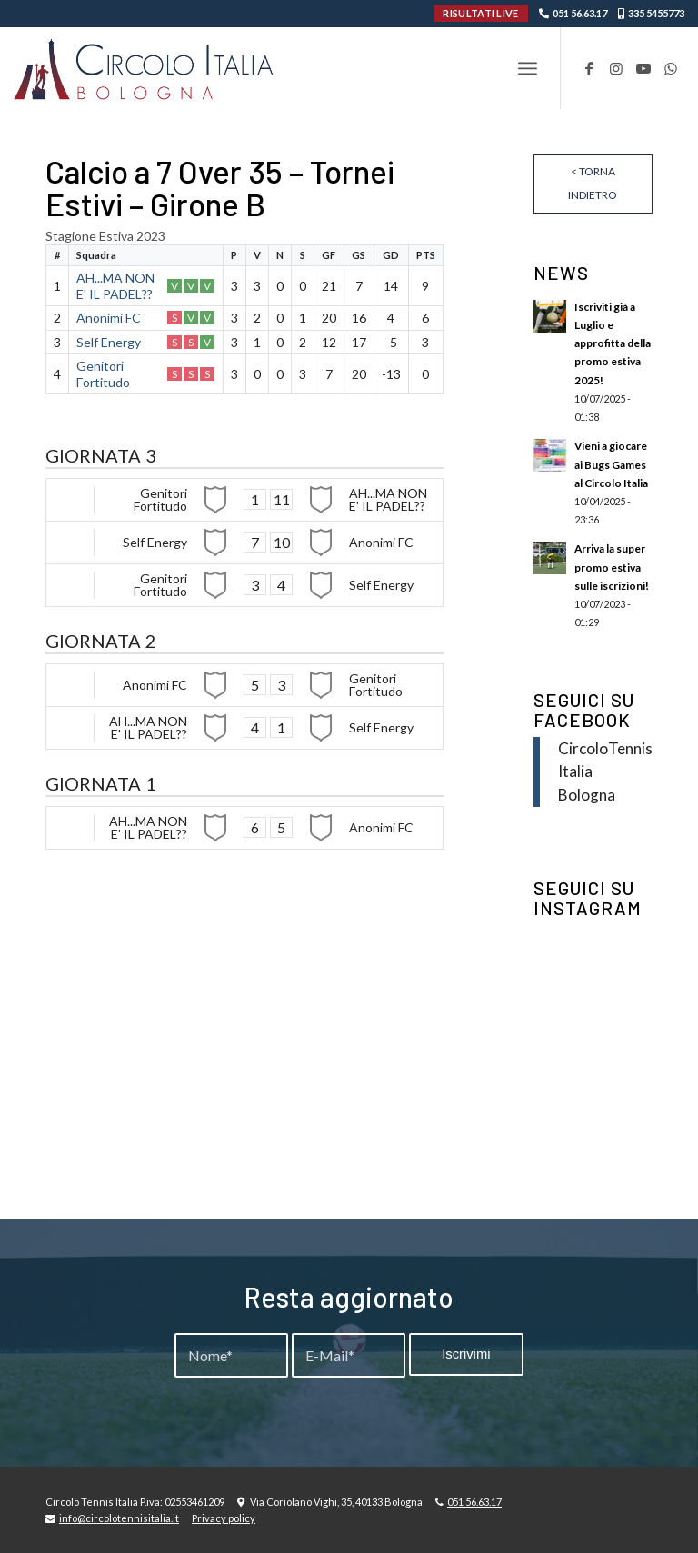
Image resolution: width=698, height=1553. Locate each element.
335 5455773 (656, 13)
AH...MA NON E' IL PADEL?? (115, 286)
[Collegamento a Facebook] (589, 68)
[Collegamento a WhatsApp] (670, 68)
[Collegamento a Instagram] (616, 68)
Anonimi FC (108, 317)
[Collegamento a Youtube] (643, 68)
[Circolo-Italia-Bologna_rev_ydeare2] (145, 68)
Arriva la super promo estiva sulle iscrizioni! (611, 567)
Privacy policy (223, 1518)
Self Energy (108, 342)
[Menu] (527, 68)
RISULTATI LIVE (480, 13)
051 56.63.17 (580, 13)
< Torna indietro (592, 183)
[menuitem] (527, 68)
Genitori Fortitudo (103, 374)
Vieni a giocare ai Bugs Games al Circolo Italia (611, 464)
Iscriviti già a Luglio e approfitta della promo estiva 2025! (612, 343)
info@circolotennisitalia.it (119, 1518)
